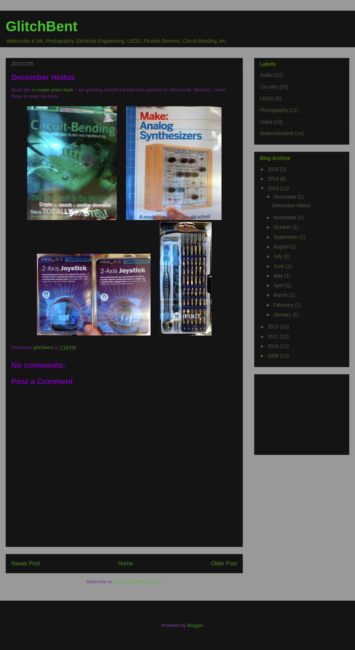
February (284, 305)
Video (266, 122)
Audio (266, 75)
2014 (274, 179)
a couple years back (52, 89)
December (285, 197)
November (285, 217)
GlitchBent (41, 26)
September (286, 237)
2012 (274, 326)
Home (125, 563)
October (283, 227)
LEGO (267, 98)
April (279, 285)
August (281, 246)
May (278, 276)
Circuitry (269, 87)
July (278, 256)
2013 (274, 188)
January (283, 314)
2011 (274, 336)
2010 (274, 346)
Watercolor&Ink (277, 133)
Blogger (195, 625)
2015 (274, 169)
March (281, 295)
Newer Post (25, 563)
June (279, 266)
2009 (274, 356)
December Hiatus (291, 205)
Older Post (224, 563)
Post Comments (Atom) (138, 581)
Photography (274, 110)
